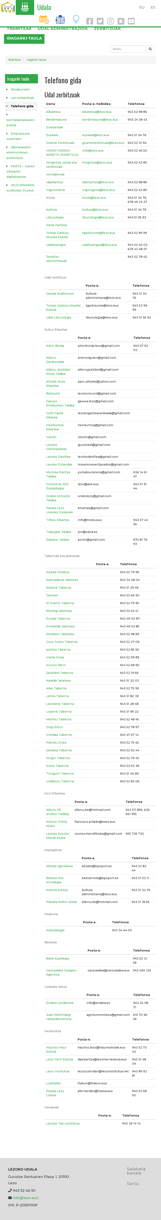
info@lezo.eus (93, 150)
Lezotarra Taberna (60, 704)
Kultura (51, 210)
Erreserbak (54, 127)
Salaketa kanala (136, 1171)
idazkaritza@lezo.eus (98, 182)
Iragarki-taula (24, 38)
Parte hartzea (56, 225)
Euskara (52, 135)
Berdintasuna (56, 119)
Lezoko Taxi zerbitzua (62, 1123)
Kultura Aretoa (57, 890)
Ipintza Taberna (58, 649)
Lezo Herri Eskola (59, 1059)
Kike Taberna (56, 688)
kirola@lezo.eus (94, 198)
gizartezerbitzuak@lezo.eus (103, 143)
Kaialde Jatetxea (58, 680)
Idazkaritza (54, 182)
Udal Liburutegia (58, 317)
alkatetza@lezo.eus (97, 112)
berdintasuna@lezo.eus (100, 119)
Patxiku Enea (56, 742)
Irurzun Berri (56, 665)
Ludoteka (53, 1083)
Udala (44, 7)
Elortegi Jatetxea (59, 611)
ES (153, 7)
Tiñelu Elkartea (57, 520)
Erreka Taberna (58, 618)
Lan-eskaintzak (22, 98)
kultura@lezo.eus (95, 210)
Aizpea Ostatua (57, 572)
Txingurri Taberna (60, 773)
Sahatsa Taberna (59, 750)
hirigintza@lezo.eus (97, 162)
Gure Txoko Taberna (61, 642)
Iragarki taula (36, 60)
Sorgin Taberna (58, 758)
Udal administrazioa (63, 28)
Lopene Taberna (58, 711)
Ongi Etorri (54, 727)
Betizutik (53, 393)
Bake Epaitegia (57, 958)
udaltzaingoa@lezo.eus (99, 245)
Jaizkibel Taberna (59, 673)
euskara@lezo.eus (95, 135)
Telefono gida (22, 106)
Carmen (52, 595)
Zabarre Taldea (57, 540)
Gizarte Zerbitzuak (60, 143)
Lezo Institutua (57, 1071)
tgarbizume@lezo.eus (98, 233)
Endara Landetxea (59, 1003)
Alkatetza (53, 112)
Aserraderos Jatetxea (62, 580)
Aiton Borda (55, 346)
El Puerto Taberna (60, 603)
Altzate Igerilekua (59, 866)
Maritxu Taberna (58, 719)
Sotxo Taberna (57, 766)
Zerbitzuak (107, 28)
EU (142, 7)
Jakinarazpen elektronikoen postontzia (18, 152)
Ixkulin (51, 437)
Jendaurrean (20, 89)
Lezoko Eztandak (59, 464)
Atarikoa (14, 60)
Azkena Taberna (58, 587)
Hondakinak (55, 174)
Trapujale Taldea (58, 532)
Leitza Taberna (57, 696)
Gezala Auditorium (60, 293)
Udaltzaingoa (56, 245)
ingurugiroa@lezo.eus (98, 190)
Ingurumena (55, 190)
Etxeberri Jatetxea (60, 634)
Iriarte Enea (55, 657)
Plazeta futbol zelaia (61, 902)
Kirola (50, 198)
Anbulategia (55, 930)
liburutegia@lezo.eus (98, 217)
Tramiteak (19, 28)
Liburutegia (55, 217)
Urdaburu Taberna (60, 781)
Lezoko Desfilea (58, 457)
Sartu (133, 1183)
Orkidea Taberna (59, 735)
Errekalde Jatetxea (60, 626)
